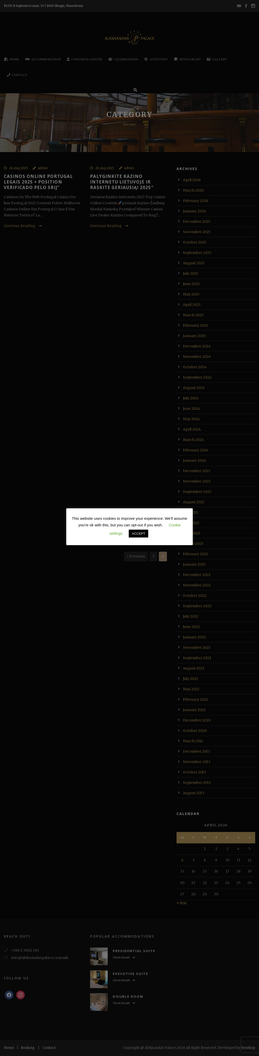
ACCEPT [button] (138, 533)
